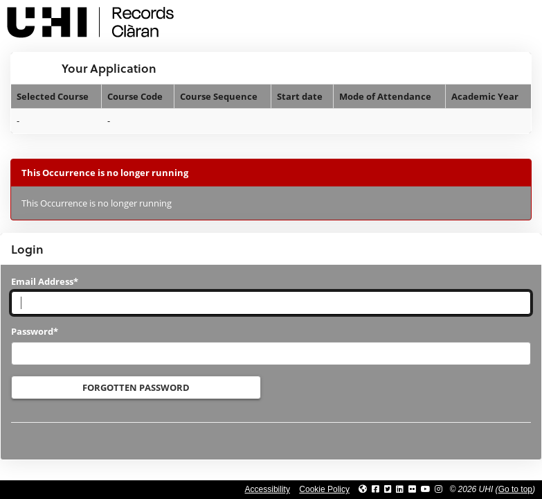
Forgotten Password (136, 387)
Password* (34, 331)
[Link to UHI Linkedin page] (400, 489)
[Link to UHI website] (363, 489)
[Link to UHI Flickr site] (412, 489)
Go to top (515, 489)
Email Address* (44, 281)
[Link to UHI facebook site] (375, 489)
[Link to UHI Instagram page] (438, 489)
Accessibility (267, 489)
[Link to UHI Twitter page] (388, 489)
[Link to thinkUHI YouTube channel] (426, 489)
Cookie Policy (324, 489)
